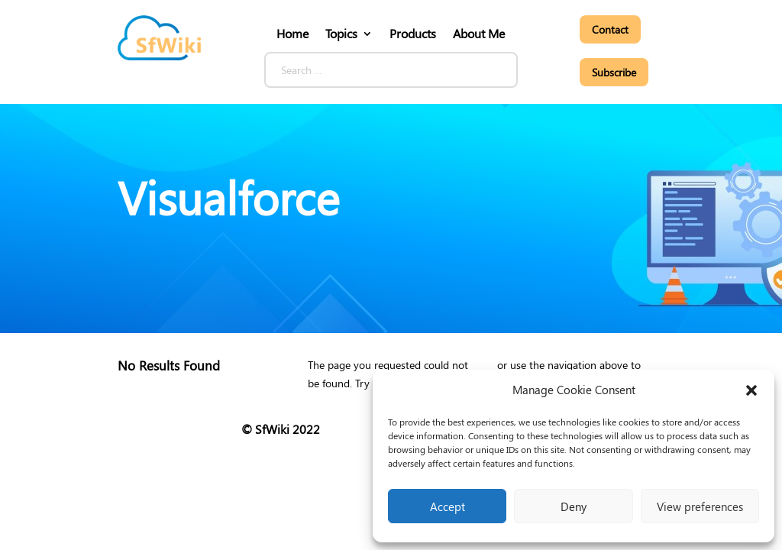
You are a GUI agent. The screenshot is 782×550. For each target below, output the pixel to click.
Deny (573, 506)
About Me (479, 33)
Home (292, 33)
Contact (610, 29)
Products (412, 33)
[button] (751, 390)
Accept (447, 506)
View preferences (700, 506)
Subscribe (614, 72)
